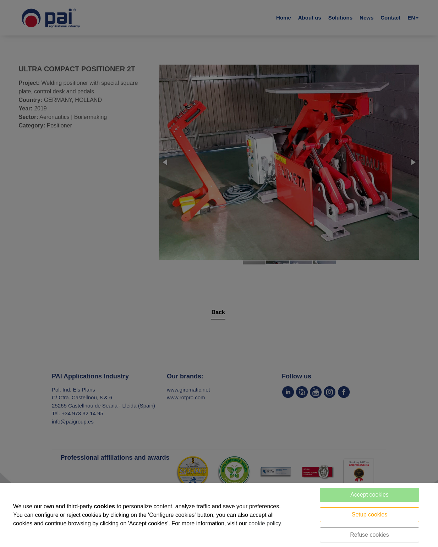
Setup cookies (370, 515)
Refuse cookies (369, 535)
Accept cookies (369, 495)
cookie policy (264, 523)
